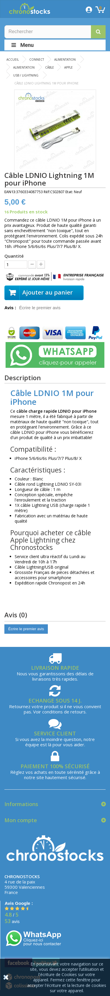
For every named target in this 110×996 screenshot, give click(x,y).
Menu (22, 45)
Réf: (47, 191)
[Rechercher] (55, 31)
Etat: (69, 191)
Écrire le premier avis (39, 307)
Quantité (14, 256)
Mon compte (20, 820)
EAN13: (10, 191)
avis (12, 921)
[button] (98, 31)
